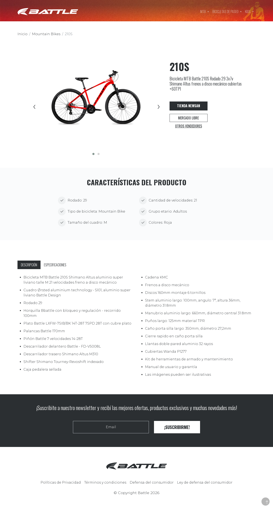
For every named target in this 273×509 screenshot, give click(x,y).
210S (69, 34)
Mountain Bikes (46, 34)
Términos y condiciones (105, 482)
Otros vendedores (188, 126)
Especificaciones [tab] (55, 264)
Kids (248, 11)
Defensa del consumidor (152, 482)
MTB (203, 11)
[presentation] (34, 107)
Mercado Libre (188, 117)
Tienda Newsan (188, 105)
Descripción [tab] (29, 264)
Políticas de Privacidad (61, 482)
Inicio (22, 34)
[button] (93, 154)
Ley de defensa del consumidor (204, 482)
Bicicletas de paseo (225, 11)
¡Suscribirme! (177, 427)
